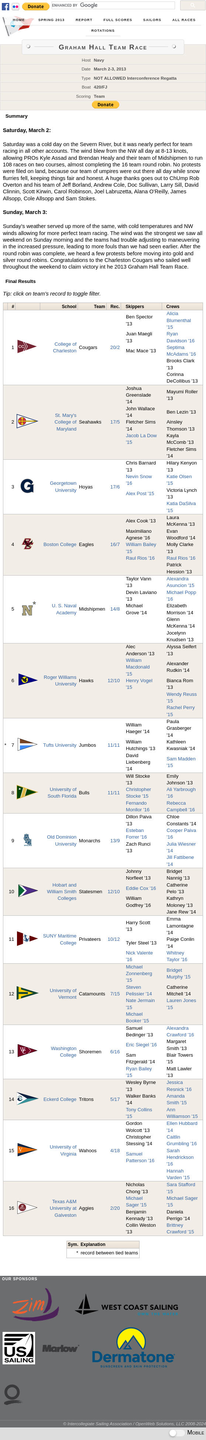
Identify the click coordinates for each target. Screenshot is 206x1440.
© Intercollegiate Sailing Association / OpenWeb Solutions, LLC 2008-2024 (134, 1423)
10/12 (114, 939)
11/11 (114, 745)
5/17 (115, 1099)
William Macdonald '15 (138, 667)
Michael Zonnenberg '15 (139, 973)
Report (84, 20)
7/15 (115, 994)
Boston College (60, 544)
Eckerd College (60, 1099)
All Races (184, 20)
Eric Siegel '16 (141, 1044)
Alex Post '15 (140, 493)
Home (19, 20)
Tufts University (59, 745)
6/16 (115, 1051)
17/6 (115, 487)
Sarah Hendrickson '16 (179, 1157)
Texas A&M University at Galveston (63, 1208)
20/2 (115, 347)
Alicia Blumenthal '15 (178, 320)
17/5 (115, 422)
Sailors (152, 20)
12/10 (114, 680)
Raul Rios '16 (140, 558)
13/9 (115, 840)
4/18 (115, 1150)
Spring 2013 (51, 20)
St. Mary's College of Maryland (65, 422)
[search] (112, 5)
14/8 (115, 609)
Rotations (103, 30)
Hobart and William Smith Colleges (61, 891)
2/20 (115, 1208)
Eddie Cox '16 (141, 888)
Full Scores (117, 20)
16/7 (115, 544)
